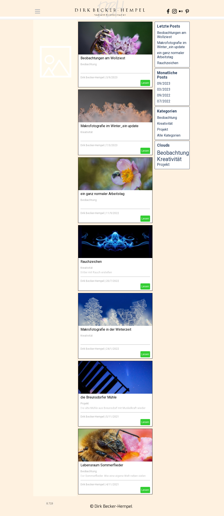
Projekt (84, 403)
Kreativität (86, 132)
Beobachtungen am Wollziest (102, 58)
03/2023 (163, 89)
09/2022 (163, 95)
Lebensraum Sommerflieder (101, 465)
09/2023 (163, 83)
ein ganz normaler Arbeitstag (102, 194)
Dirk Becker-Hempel (92, 77)
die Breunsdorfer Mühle (98, 397)
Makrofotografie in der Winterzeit (105, 329)
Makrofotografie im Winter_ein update (109, 126)
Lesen (145, 82)
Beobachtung (88, 64)
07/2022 (163, 101)
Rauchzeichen (91, 262)
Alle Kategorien (168, 135)
